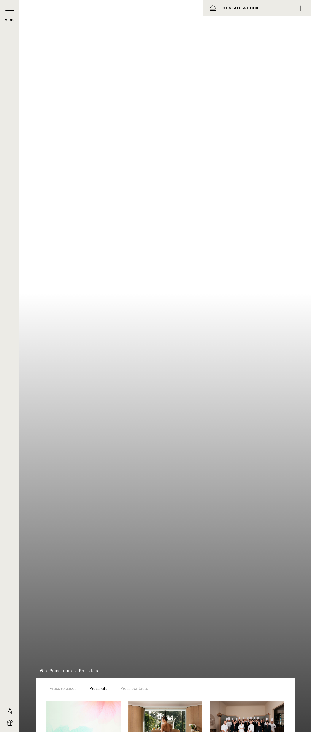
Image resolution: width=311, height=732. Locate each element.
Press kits (98, 688)
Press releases (63, 688)
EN (9, 713)
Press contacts (134, 688)
